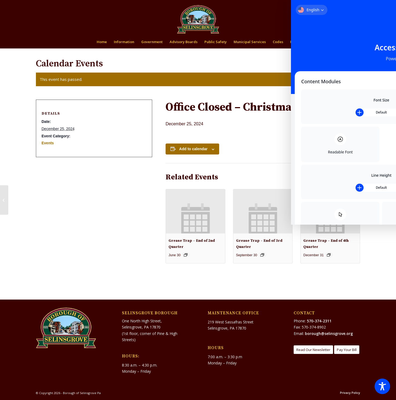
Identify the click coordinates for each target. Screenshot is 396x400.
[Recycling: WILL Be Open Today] (392, 200)
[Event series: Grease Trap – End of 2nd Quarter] (186, 254)
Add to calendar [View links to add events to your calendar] (193, 149)
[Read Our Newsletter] (313, 349)
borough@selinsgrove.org (329, 333)
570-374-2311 (319, 320)
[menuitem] (339, 4)
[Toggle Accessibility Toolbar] (382, 386)
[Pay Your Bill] (346, 349)
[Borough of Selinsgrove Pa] (198, 19)
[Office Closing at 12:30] (4, 200)
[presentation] (195, 211)
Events (48, 143)
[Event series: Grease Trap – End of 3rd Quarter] (262, 254)
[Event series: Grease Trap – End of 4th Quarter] (329, 254)
